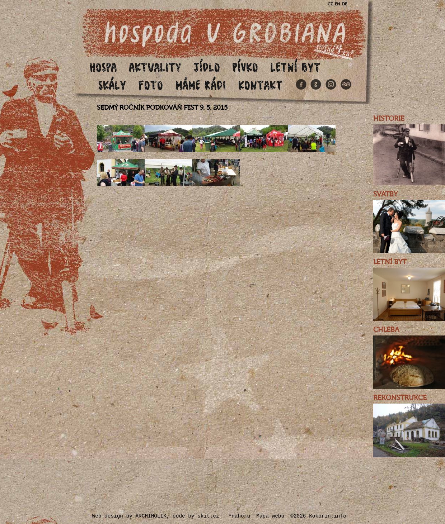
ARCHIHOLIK (150, 516)
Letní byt (296, 66)
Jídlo (207, 66)
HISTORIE (388, 119)
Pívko (245, 66)
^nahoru (239, 516)
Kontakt (260, 84)
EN (337, 4)
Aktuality (155, 66)
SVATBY (385, 194)
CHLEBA (386, 330)
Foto (151, 84)
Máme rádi (200, 84)
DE (344, 4)
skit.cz (208, 516)
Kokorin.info (327, 516)
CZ (330, 4)
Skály (112, 84)
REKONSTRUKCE (400, 398)
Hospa (103, 66)
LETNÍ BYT (390, 262)
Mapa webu (270, 516)
